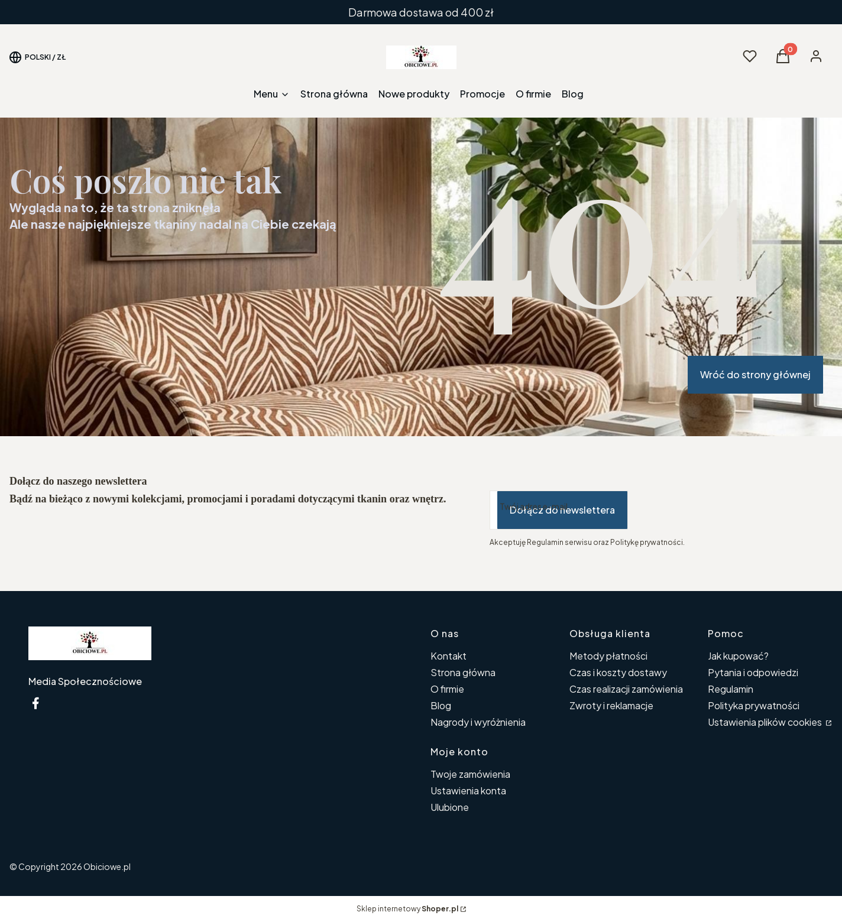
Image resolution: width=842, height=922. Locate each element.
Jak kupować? (738, 656)
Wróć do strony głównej (755, 374)
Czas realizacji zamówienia (626, 689)
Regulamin (730, 689)
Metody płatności (608, 656)
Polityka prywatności (753, 705)
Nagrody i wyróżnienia (478, 722)
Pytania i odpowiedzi (753, 672)
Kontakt (448, 656)
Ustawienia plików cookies (766, 722)
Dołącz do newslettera (562, 510)
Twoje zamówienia (470, 774)
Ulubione (449, 807)
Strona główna (463, 672)
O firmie (447, 689)
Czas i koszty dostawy (618, 672)
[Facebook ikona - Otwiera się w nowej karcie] (35, 703)
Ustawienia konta (468, 790)
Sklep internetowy (407, 908)
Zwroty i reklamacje (611, 705)
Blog (440, 705)
